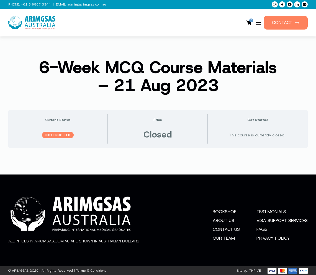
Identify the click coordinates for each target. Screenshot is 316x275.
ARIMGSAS (20, 270)
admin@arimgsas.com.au (87, 4)
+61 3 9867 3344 (36, 4)
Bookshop (225, 212)
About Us (223, 220)
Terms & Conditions (91, 270)
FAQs (262, 229)
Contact (285, 22)
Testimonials (271, 212)
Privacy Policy (273, 238)
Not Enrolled (57, 135)
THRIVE (255, 270)
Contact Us (226, 229)
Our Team (224, 238)
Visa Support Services (282, 220)
